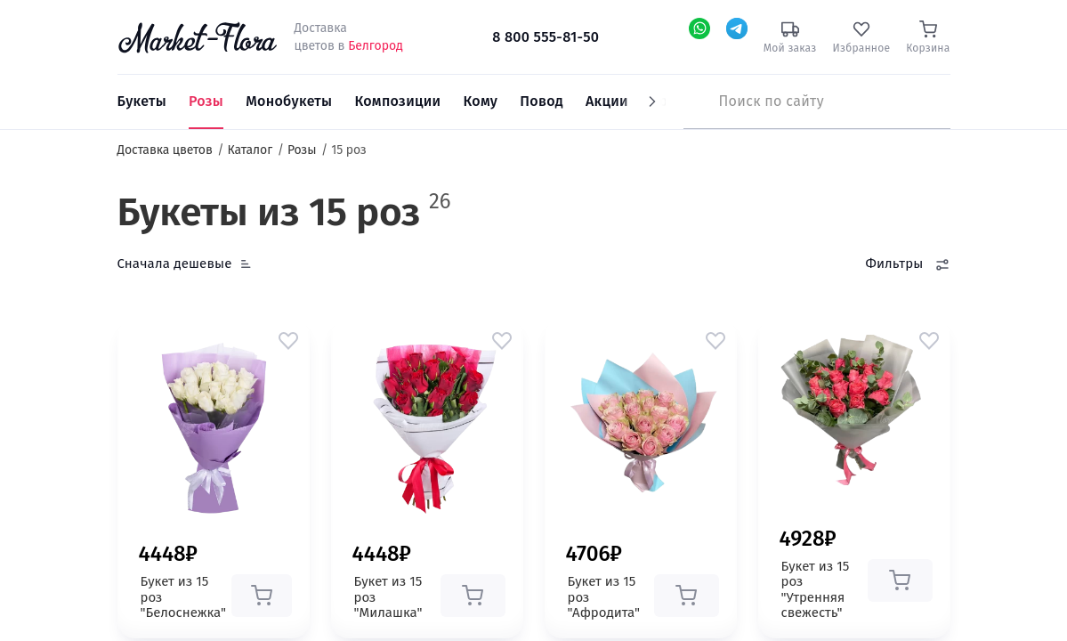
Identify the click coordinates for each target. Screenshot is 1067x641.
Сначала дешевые (174, 264)
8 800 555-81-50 (545, 36)
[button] (288, 340)
